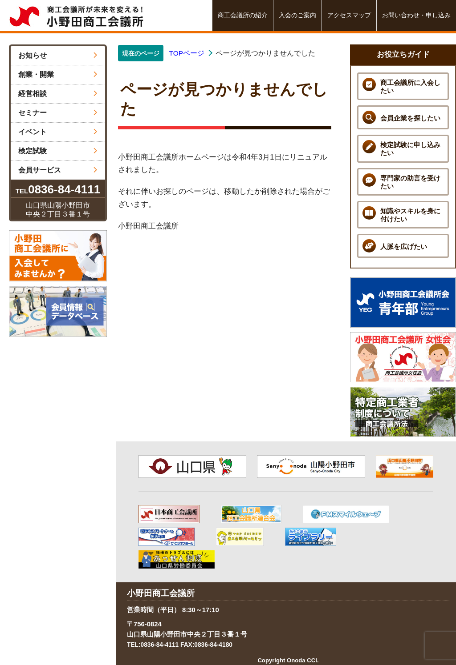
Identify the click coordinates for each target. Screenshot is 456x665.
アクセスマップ (349, 15)
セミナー (58, 112)
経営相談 (58, 93)
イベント (58, 132)
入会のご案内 (297, 15)
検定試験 (58, 151)
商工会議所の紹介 (243, 15)
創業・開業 (58, 74)
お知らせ (58, 55)
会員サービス (58, 170)
